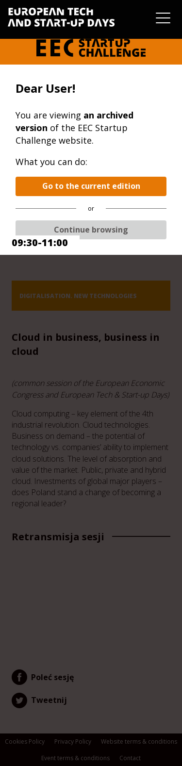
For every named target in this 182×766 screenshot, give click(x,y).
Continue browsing (91, 229)
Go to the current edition (91, 186)
